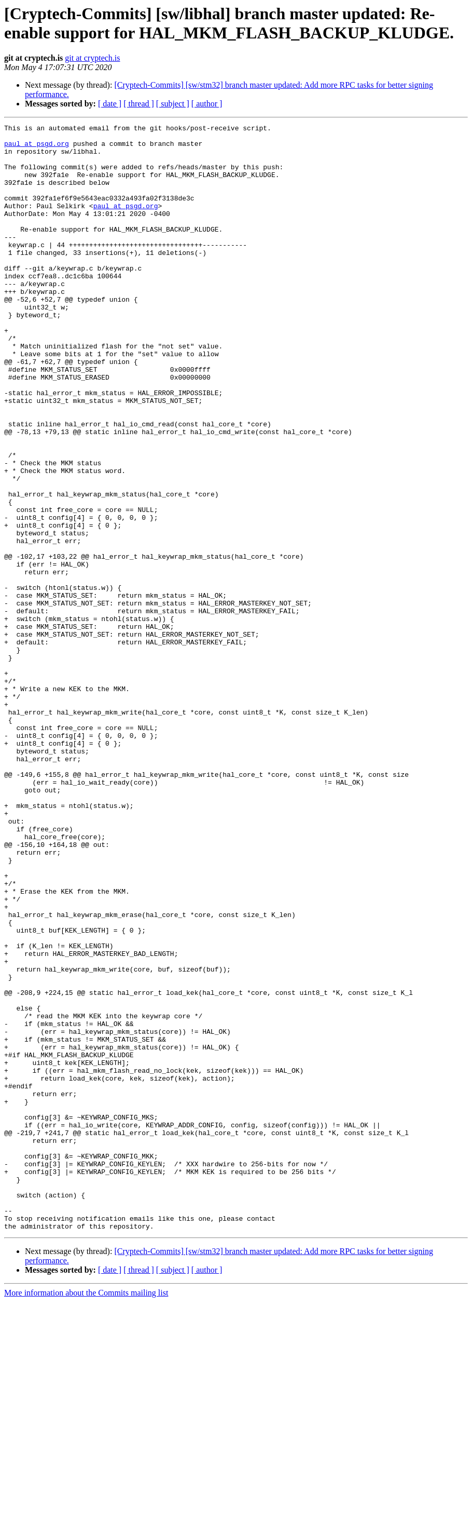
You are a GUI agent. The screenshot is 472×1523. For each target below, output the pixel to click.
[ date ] (109, 103)
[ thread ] (138, 103)
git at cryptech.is (92, 57)
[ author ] (207, 103)
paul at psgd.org (36, 148)
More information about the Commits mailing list (86, 1513)
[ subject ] (172, 103)
